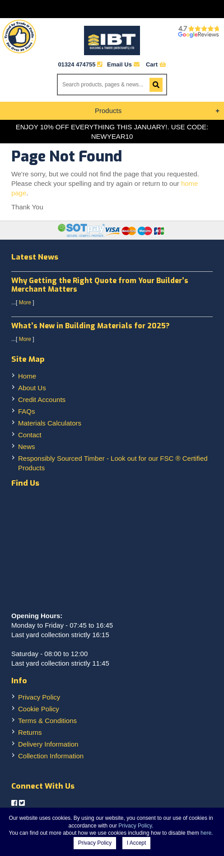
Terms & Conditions (47, 720)
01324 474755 (76, 64)
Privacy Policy (39, 697)
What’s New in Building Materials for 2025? (90, 326)
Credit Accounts (41, 399)
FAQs (26, 411)
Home (27, 376)
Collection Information (51, 756)
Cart (156, 64)
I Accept (136, 843)
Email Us (123, 64)
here (206, 833)
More (25, 302)
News (26, 446)
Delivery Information (48, 744)
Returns (30, 732)
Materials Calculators (49, 423)
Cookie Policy (38, 709)
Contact (30, 435)
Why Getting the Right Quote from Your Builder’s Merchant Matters (99, 285)
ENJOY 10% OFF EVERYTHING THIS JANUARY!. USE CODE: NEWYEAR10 (112, 131)
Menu (112, 9)
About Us (32, 388)
